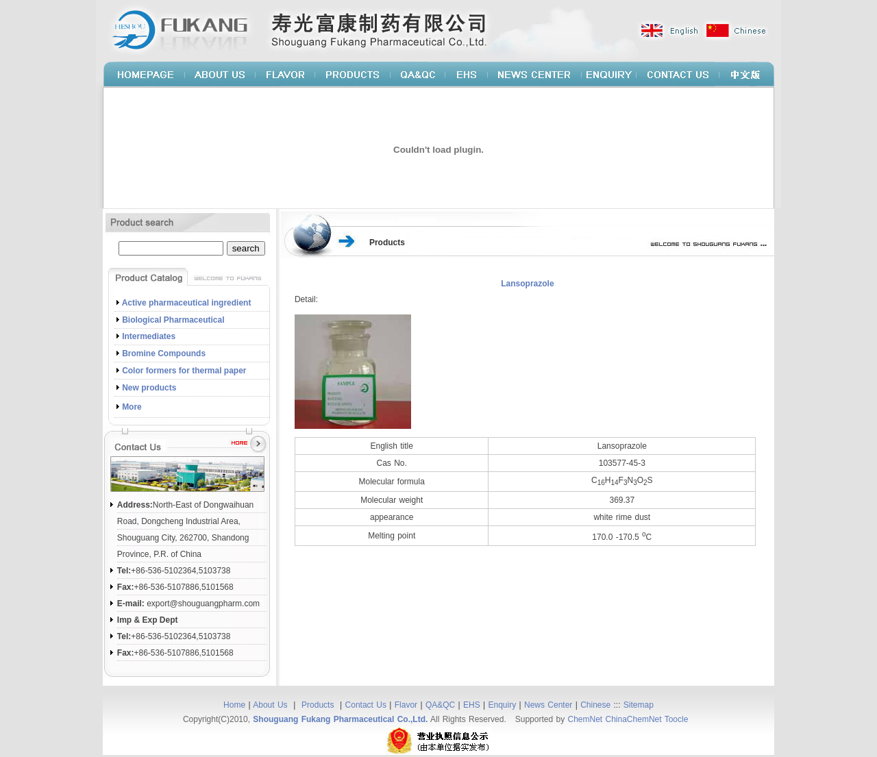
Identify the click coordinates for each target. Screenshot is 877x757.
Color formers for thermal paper (184, 370)
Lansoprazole (527, 283)
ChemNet (584, 719)
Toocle (677, 719)
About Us (272, 705)
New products (149, 388)
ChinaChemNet (634, 719)
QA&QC (440, 705)
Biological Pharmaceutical (173, 320)
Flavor (406, 705)
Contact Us (365, 705)
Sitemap (638, 705)
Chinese (595, 705)
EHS (471, 705)
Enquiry (503, 705)
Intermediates (148, 336)
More (132, 407)
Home (234, 705)
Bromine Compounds (164, 353)
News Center (548, 705)
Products (319, 705)
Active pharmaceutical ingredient (186, 303)
